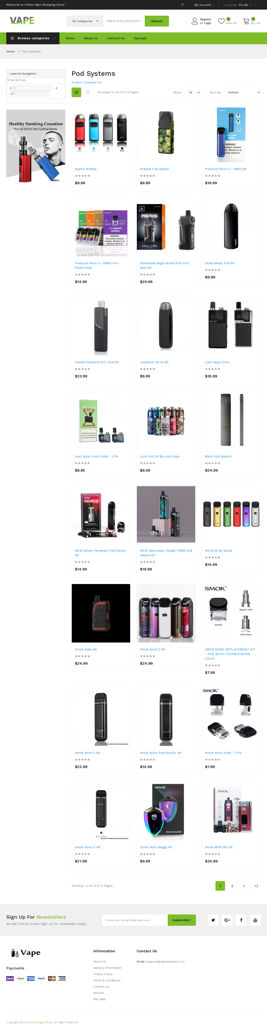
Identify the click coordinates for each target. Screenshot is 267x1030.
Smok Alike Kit (86, 649)
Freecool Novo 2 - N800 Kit (226, 169)
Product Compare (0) (87, 82)
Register (205, 19)
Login (207, 23)
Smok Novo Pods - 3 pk (223, 753)
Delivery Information (107, 967)
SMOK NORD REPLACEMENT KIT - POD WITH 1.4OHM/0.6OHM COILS (230, 654)
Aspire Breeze (86, 169)
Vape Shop (45, 1022)
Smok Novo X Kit (87, 847)
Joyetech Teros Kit (154, 362)
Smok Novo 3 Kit (87, 753)
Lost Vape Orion (217, 362)
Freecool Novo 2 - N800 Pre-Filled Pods (97, 265)
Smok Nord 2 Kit (152, 649)
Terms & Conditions (107, 980)
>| (256, 886)
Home (10, 51)
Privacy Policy (102, 974)
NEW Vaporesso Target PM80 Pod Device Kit (166, 553)
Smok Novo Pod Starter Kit (160, 753)
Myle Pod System (218, 456)
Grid (76, 92)
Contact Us (101, 986)
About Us (99, 961)
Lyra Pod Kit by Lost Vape (160, 456)
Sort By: (215, 92)
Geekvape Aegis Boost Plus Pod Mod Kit (164, 265)
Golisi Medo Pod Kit (219, 263)
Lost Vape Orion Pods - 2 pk (96, 456)
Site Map (99, 999)
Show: (177, 92)
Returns (98, 992)
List (88, 92)
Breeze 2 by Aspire (154, 169)
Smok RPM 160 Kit (219, 847)
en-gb (245, 4)
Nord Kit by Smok (218, 550)
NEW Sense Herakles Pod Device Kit (100, 553)
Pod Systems (31, 51)
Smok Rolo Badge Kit (156, 847)
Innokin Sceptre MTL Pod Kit (97, 362)
